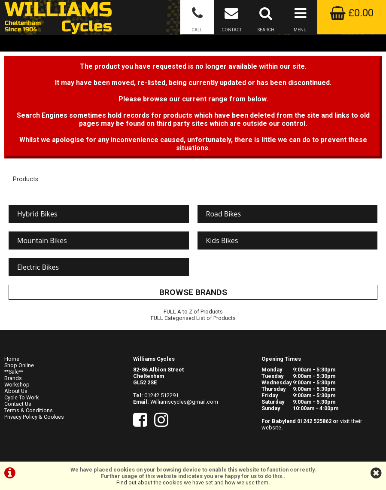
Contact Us (17, 404)
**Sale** (13, 371)
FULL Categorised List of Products (193, 318)
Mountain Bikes (42, 240)
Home (11, 359)
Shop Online (19, 365)
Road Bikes (223, 214)
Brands (13, 378)
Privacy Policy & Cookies (34, 417)
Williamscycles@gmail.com (184, 402)
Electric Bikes (38, 267)
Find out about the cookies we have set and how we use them (192, 482)
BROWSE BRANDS (193, 292)
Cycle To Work (21, 397)
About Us (15, 391)
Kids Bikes (222, 240)
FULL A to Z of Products (193, 311)
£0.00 (352, 13)
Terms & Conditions (28, 410)
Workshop (17, 384)
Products (25, 179)
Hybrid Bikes (37, 214)
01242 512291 (161, 395)
